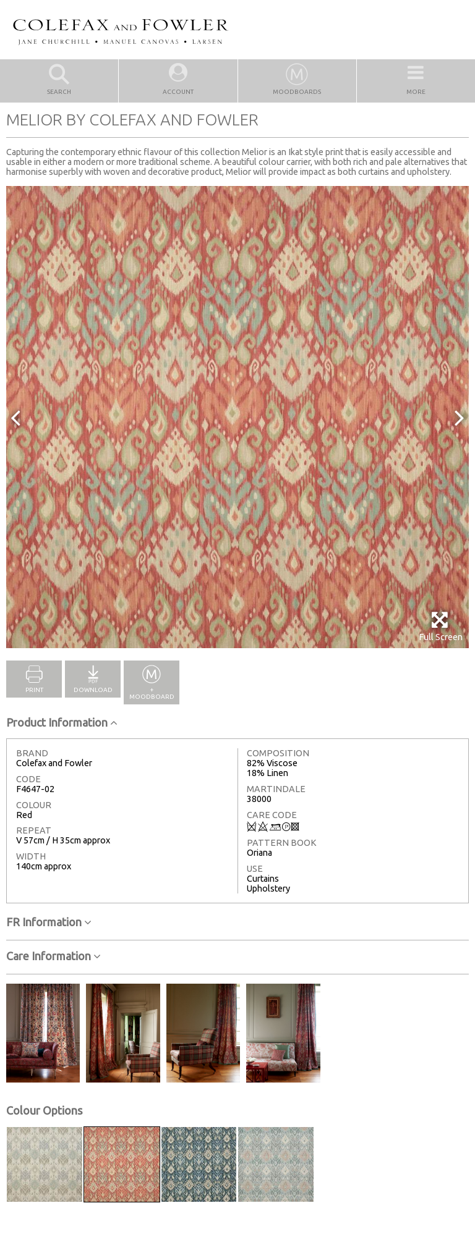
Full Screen (441, 626)
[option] (237, 417)
